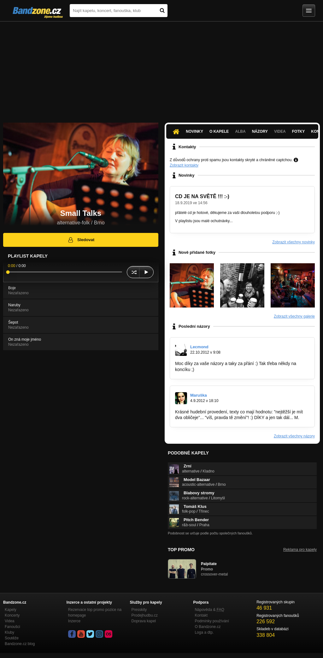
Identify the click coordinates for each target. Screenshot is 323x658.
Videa (280, 131)
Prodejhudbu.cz (145, 615)
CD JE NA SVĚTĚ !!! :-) (202, 196)
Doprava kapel (144, 621)
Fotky (298, 131)
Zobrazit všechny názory (294, 436)
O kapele (219, 131)
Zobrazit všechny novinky (293, 242)
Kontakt (201, 615)
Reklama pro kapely (300, 549)
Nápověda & (209, 609)
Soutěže (12, 638)
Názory (260, 131)
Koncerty (12, 615)
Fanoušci (12, 626)
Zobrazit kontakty (184, 165)
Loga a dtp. (204, 632)
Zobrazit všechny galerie (294, 316)
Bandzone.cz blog (20, 644)
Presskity (139, 609)
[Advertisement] (161, 69)
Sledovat (81, 239)
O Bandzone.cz (207, 626)
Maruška (198, 395)
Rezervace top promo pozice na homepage (94, 612)
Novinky (194, 131)
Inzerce (74, 621)
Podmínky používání (212, 621)
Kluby (9, 632)
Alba (240, 131)
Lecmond (199, 346)
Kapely (10, 609)
